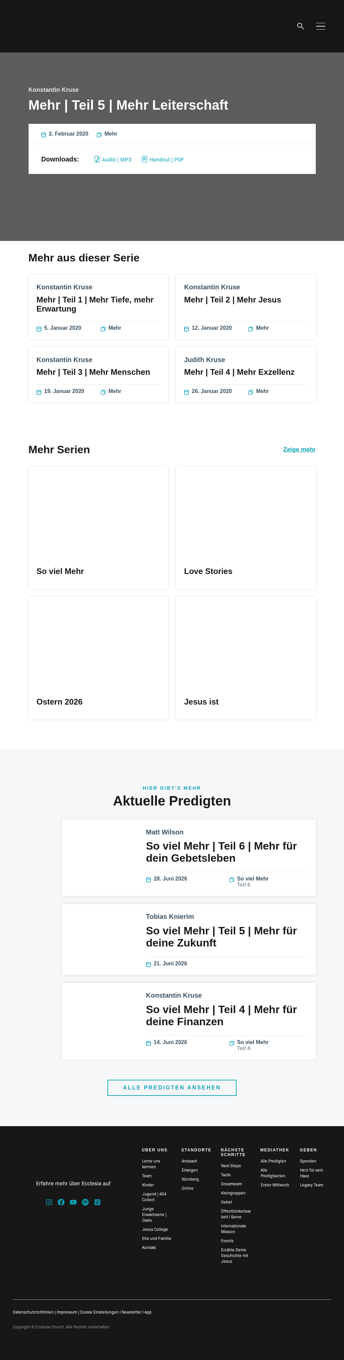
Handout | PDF (163, 159)
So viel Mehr (268, 882)
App (148, 1312)
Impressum (67, 1312)
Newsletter (131, 1312)
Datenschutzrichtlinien (33, 1312)
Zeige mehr (299, 449)
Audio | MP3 (113, 159)
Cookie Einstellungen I (100, 1312)
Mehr (107, 134)
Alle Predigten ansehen (172, 1087)
